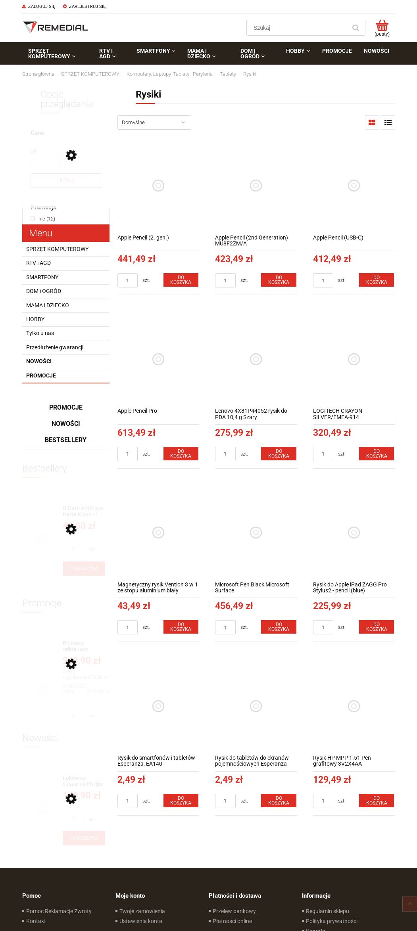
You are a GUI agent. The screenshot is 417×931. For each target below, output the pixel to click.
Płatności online (232, 921)
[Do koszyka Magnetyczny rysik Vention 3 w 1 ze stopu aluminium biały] (180, 627)
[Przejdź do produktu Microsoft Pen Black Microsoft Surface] (256, 533)
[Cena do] (86, 161)
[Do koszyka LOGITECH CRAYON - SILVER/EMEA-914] (376, 453)
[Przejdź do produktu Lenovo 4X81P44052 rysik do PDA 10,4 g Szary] (256, 359)
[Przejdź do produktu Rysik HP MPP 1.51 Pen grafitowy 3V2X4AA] (354, 706)
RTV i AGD (38, 263)
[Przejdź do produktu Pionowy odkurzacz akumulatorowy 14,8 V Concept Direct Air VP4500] (84, 646)
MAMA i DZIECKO (47, 305)
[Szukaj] (356, 28)
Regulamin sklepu (327, 911)
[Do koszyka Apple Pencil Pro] (180, 453)
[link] (43, 218)
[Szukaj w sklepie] (298, 28)
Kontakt (36, 921)
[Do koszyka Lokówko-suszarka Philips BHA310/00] (84, 838)
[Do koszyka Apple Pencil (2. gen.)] (180, 280)
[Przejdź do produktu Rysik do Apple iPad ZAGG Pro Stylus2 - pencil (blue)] (354, 533)
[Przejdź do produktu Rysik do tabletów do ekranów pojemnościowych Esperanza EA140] (256, 706)
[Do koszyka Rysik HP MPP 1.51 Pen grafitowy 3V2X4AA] (376, 800)
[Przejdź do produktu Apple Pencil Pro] (158, 359)
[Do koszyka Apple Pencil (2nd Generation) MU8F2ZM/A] (278, 280)
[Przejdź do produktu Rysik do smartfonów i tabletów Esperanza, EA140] (158, 706)
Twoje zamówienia (142, 911)
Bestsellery (65, 440)
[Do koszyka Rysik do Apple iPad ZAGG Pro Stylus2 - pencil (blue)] (376, 627)
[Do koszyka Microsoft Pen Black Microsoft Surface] (278, 627)
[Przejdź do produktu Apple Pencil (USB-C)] (354, 186)
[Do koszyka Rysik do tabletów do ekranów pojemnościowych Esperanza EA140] (278, 800)
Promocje (41, 375)
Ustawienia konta (140, 921)
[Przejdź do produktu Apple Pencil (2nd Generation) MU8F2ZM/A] (256, 186)
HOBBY (35, 319)
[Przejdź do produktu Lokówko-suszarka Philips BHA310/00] (84, 781)
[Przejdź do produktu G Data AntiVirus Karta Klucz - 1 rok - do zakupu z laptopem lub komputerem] (84, 512)
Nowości (39, 361)
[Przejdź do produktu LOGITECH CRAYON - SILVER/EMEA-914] (354, 359)
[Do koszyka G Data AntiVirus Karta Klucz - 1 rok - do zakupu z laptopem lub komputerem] (84, 568)
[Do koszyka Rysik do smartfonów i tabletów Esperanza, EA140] (180, 800)
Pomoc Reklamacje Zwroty (59, 911)
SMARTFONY (42, 277)
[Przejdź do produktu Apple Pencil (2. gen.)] (158, 186)
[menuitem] (57, 53)
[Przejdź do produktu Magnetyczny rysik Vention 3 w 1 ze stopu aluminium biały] (158, 533)
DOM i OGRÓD (43, 291)
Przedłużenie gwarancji (54, 347)
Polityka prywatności (331, 921)
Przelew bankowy (234, 911)
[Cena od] (46, 161)
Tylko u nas (40, 333)
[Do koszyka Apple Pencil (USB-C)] (376, 280)
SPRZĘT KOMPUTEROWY (57, 249)
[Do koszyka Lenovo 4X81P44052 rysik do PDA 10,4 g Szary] (278, 453)
